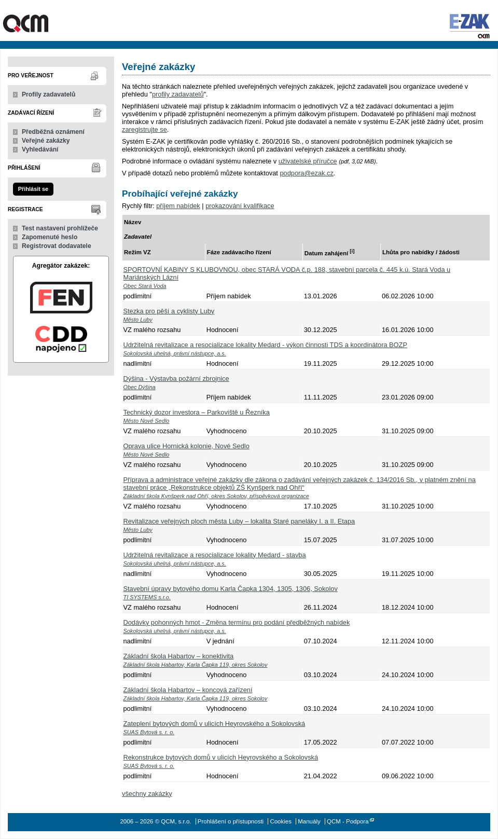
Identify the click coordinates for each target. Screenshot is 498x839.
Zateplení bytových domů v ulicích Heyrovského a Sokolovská (214, 723)
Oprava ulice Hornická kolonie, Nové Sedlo (186, 446)
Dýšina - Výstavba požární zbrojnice (176, 378)
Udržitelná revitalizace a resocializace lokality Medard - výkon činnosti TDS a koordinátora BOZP (265, 345)
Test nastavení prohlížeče (60, 228)
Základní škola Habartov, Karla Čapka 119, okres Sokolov (195, 665)
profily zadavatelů (178, 94)
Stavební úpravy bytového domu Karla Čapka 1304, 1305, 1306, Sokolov (230, 589)
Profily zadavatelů (48, 94)
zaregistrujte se (144, 129)
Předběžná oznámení (53, 131)
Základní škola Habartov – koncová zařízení (188, 690)
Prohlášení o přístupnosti (231, 821)
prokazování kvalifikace (239, 206)
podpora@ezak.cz (306, 173)
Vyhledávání (40, 149)
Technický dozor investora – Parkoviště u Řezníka (196, 412)
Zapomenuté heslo (49, 237)
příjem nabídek (178, 206)
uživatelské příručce (308, 161)
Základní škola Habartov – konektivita (178, 656)
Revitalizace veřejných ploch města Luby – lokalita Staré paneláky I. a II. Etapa (239, 521)
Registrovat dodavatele (56, 246)
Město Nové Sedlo (146, 421)
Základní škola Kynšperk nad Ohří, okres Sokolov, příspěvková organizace (216, 496)
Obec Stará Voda (145, 286)
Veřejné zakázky (46, 140)
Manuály (309, 821)
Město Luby (138, 320)
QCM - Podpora (348, 821)
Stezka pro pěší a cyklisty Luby (169, 311)
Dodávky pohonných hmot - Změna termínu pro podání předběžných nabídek (236, 622)
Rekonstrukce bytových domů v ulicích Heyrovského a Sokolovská (221, 757)
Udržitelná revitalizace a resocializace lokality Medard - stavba (214, 555)
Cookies (281, 821)
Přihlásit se (33, 189)
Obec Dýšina (139, 387)
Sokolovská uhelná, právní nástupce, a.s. (174, 353)
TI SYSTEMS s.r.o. (147, 597)
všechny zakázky (147, 793)
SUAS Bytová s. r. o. (149, 732)
